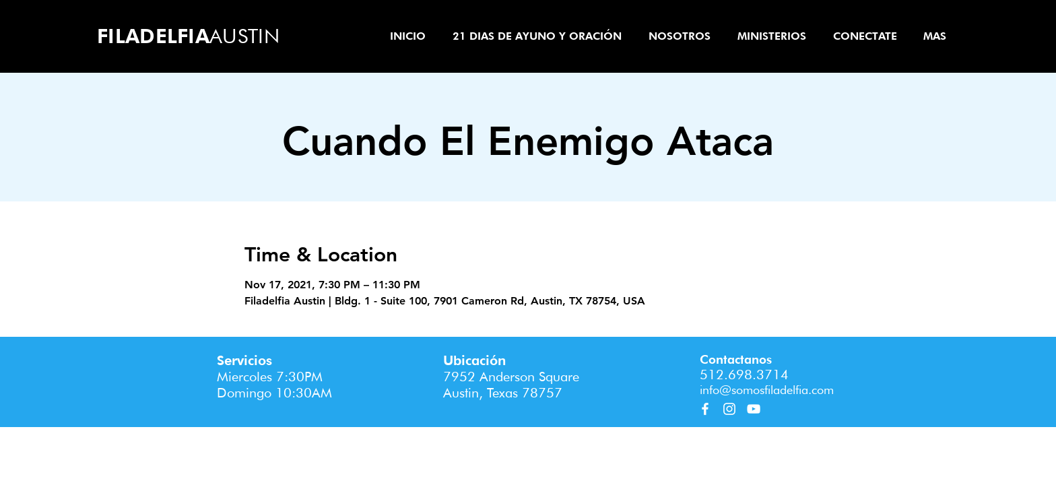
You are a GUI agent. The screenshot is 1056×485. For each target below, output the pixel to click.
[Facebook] (705, 409)
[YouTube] (754, 409)
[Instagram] (729, 409)
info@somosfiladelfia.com (767, 390)
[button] (679, 36)
